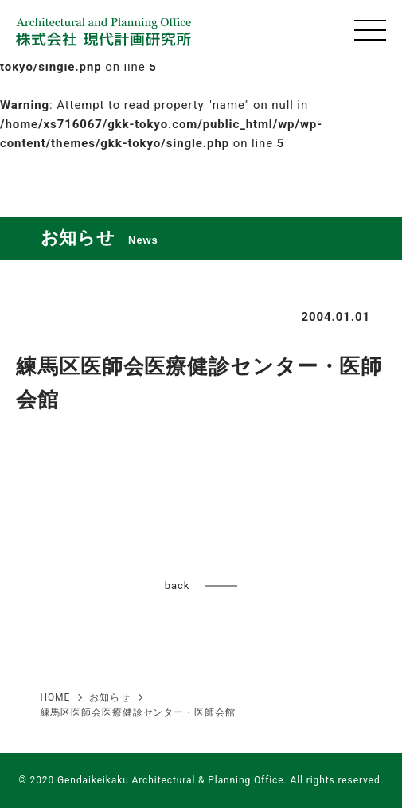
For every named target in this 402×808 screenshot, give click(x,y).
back (177, 585)
